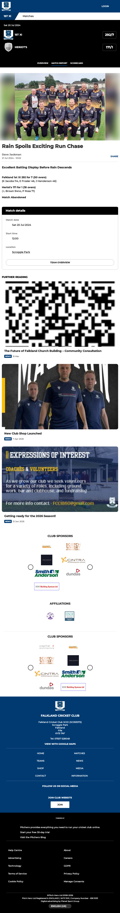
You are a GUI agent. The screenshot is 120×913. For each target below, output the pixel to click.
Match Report (59, 63)
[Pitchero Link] (60, 822)
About (67, 850)
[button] (112, 156)
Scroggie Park (21, 252)
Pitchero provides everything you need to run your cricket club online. (60, 827)
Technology (14, 865)
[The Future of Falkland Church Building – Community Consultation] (60, 314)
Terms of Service (17, 873)
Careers (68, 858)
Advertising (14, 858)
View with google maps (60, 744)
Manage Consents (74, 881)
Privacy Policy (71, 873)
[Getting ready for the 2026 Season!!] (60, 479)
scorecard (76, 63)
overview (42, 63)
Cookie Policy (15, 881)
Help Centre (15, 850)
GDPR (67, 865)
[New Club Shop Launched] (60, 396)
